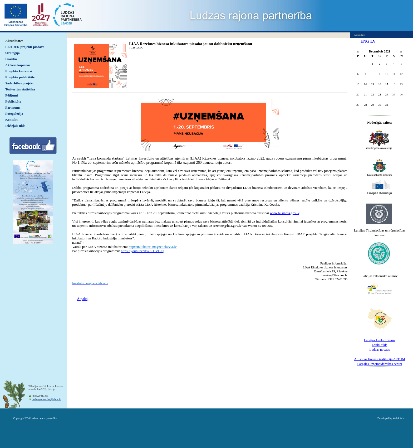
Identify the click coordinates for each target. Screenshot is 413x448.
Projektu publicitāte (20, 77)
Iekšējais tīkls (15, 126)
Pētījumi (11, 95)
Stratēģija (12, 53)
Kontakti (11, 120)
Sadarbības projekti (20, 83)
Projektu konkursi (18, 71)
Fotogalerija (14, 113)
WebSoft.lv (399, 418)
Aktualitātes (14, 41)
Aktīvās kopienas (17, 65)
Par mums (12, 107)
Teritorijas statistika (20, 89)
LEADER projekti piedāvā (25, 47)
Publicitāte (13, 101)
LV (373, 41)
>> (401, 52)
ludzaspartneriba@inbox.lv (46, 399)
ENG (365, 41)
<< (358, 52)
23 (379, 94)
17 (386, 84)
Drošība (11, 59)
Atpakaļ (82, 299)
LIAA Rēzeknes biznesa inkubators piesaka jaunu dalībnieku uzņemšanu (190, 44)
